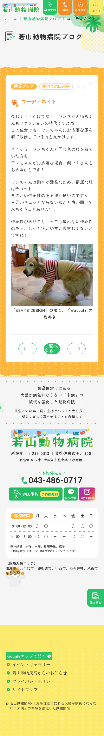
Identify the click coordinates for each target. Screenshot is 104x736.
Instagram (87, 498)
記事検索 (96, 602)
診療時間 (80, 7)
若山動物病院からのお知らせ (39, 673)
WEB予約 (50, 7)
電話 (65, 7)
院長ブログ (24, 86)
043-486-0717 (55, 481)
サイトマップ (25, 690)
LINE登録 (70, 498)
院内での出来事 (56, 86)
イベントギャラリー (31, 664)
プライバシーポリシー (33, 681)
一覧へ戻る (51, 348)
